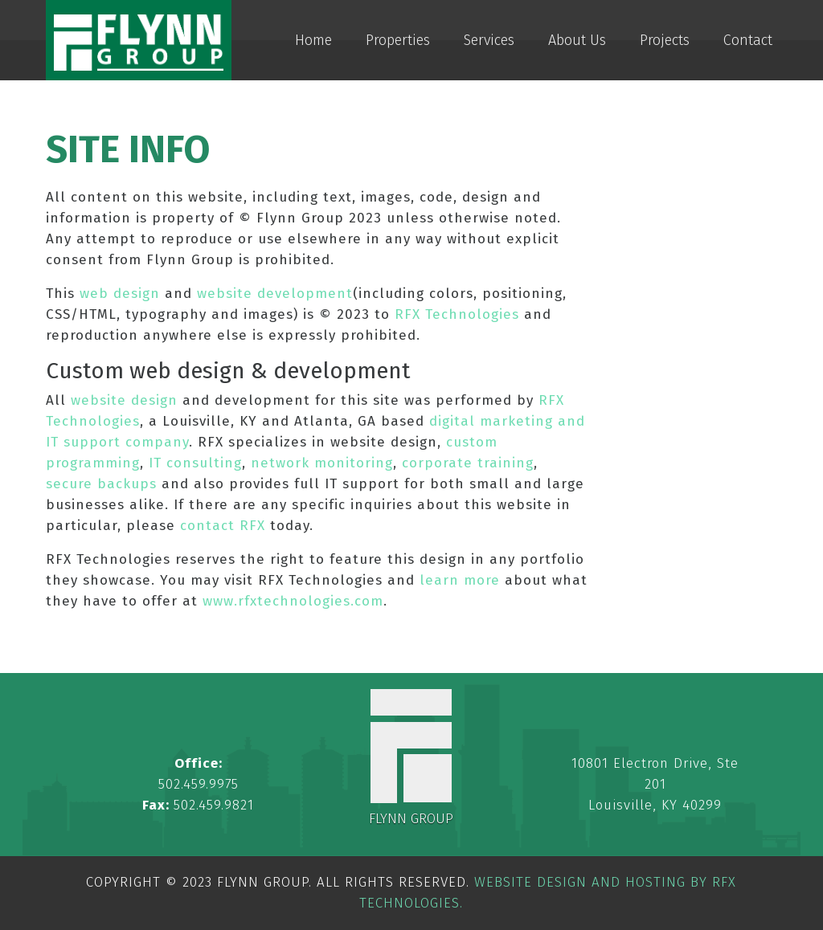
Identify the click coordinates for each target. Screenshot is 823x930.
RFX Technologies (457, 314)
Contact (747, 40)
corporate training (468, 463)
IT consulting (195, 463)
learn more (460, 580)
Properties (398, 40)
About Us (577, 40)
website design (124, 400)
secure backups (101, 483)
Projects (665, 40)
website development (275, 293)
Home (313, 40)
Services (489, 40)
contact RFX (222, 525)
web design (120, 293)
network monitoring (322, 463)
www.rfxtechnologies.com (293, 601)
